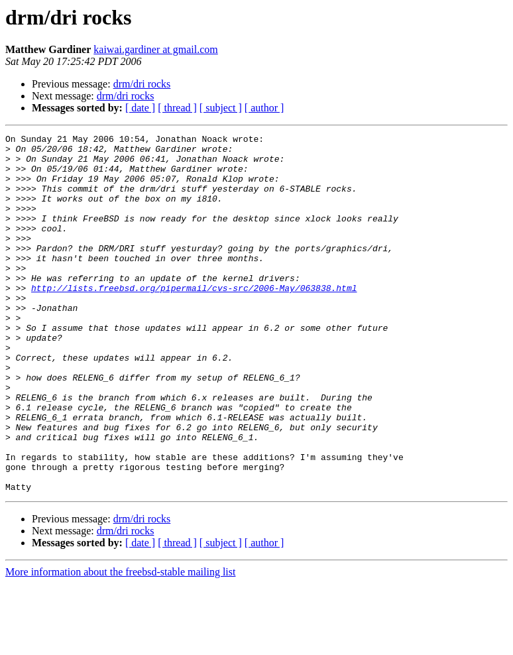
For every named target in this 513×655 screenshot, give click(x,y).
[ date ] (140, 107)
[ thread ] (177, 107)
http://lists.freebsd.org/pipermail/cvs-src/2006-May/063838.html (194, 320)
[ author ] (264, 107)
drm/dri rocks (142, 83)
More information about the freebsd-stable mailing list (120, 643)
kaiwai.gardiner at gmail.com (155, 49)
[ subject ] (221, 107)
